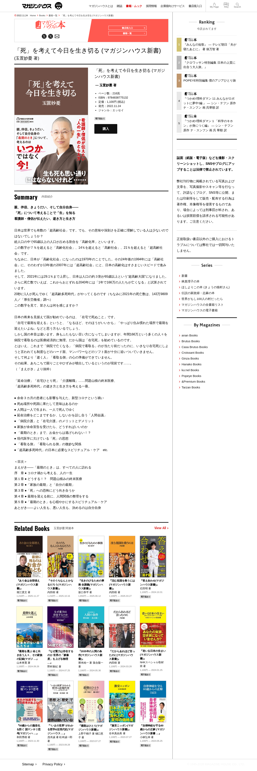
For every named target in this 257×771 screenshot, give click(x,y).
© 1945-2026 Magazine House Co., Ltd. (213, 766)
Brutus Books (191, 341)
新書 (185, 275)
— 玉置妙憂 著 (105, 87)
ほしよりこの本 (205, 287)
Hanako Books (191, 364)
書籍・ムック (134, 6)
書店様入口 (195, 6)
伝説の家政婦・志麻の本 (198, 293)
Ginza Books (190, 358)
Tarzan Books (191, 387)
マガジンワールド (42, 5)
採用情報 (151, 6)
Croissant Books (193, 352)
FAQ (226, 4)
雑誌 (119, 6)
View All (161, 530)
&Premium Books (193, 381)
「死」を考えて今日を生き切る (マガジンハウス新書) (87, 15)
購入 (106, 130)
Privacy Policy (53, 766)
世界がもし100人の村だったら (202, 298)
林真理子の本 (191, 281)
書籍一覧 (53, 15)
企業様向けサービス (172, 6)
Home (33, 15)
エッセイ (118, 112)
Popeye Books (191, 376)
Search (237, 4)
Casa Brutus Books (195, 347)
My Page (214, 4)
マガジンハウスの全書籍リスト (203, 304)
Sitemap (28, 766)
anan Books (190, 335)
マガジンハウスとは (101, 6)
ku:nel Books (190, 370)
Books (42, 15)
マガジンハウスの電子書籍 (200, 310)
